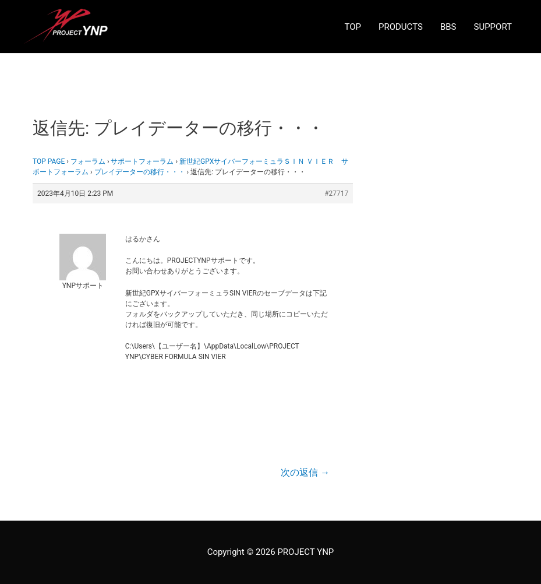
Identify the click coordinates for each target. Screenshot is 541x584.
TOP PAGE (49, 161)
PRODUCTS (401, 27)
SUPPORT (493, 27)
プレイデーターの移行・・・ (139, 172)
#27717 (336, 193)
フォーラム (87, 161)
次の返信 (305, 472)
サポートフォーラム (142, 161)
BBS (448, 27)
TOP (352, 27)
